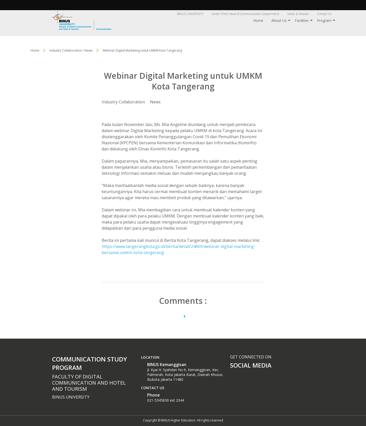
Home (258, 20)
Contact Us (324, 14)
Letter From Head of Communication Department (245, 14)
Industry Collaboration (123, 102)
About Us (279, 20)
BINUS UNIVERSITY (190, 14)
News (155, 102)
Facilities (302, 20)
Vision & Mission (298, 14)
